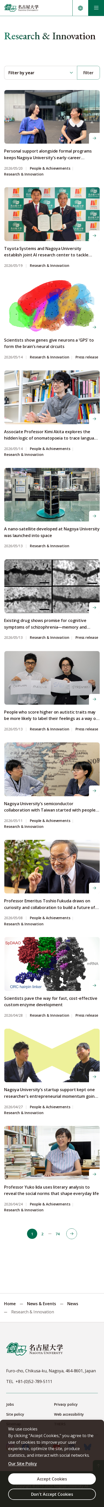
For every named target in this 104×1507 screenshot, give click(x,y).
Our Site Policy (22, 1463)
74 (58, 1233)
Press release (86, 357)
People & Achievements (50, 168)
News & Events (41, 1304)
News (72, 1304)
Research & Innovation (24, 174)
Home (10, 1304)
